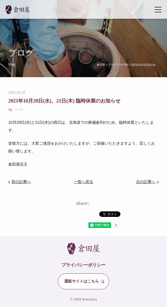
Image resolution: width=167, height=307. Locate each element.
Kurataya (90, 299)
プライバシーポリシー (83, 265)
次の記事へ (145, 182)
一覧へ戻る (83, 182)
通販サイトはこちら (81, 281)
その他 (19, 109)
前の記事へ (21, 182)
